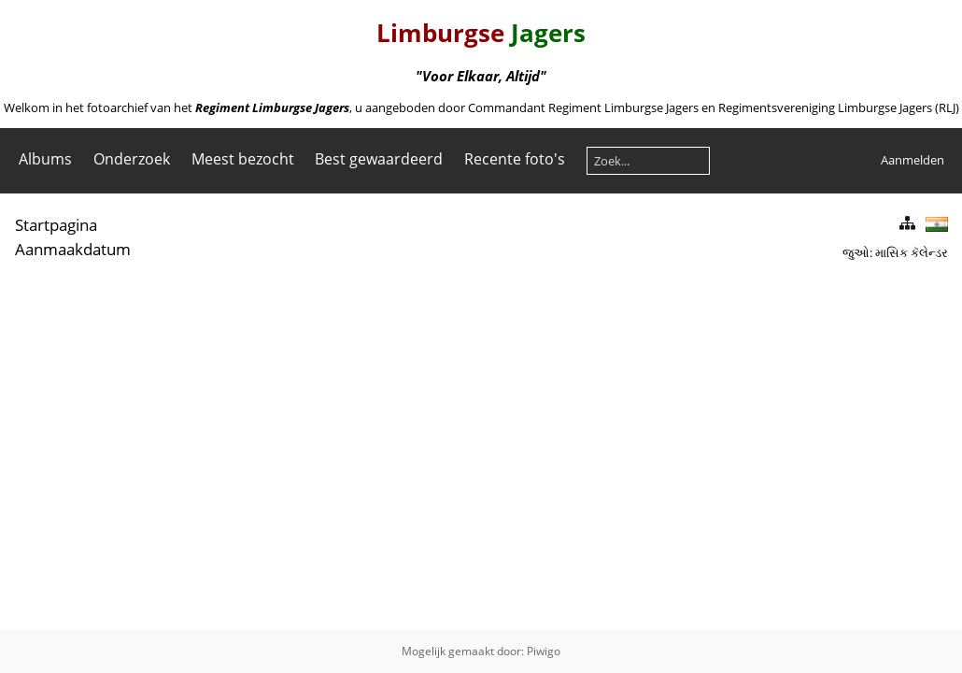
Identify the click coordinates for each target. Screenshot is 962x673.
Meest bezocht (242, 159)
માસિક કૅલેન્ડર (911, 252)
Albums (45, 159)
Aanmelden (912, 159)
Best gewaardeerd (379, 159)
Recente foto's (514, 159)
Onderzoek (131, 159)
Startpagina (56, 225)
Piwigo (543, 651)
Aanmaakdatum (73, 249)
